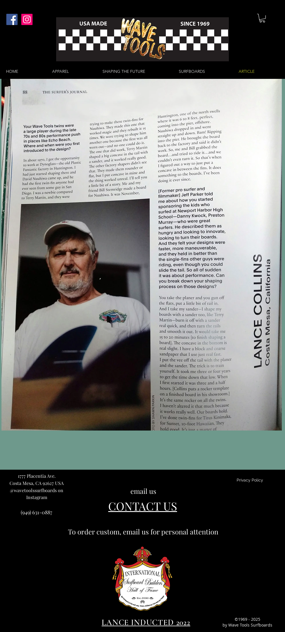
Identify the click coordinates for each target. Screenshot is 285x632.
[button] (262, 18)
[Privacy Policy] (249, 480)
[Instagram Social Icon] (27, 19)
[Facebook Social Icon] (12, 19)
